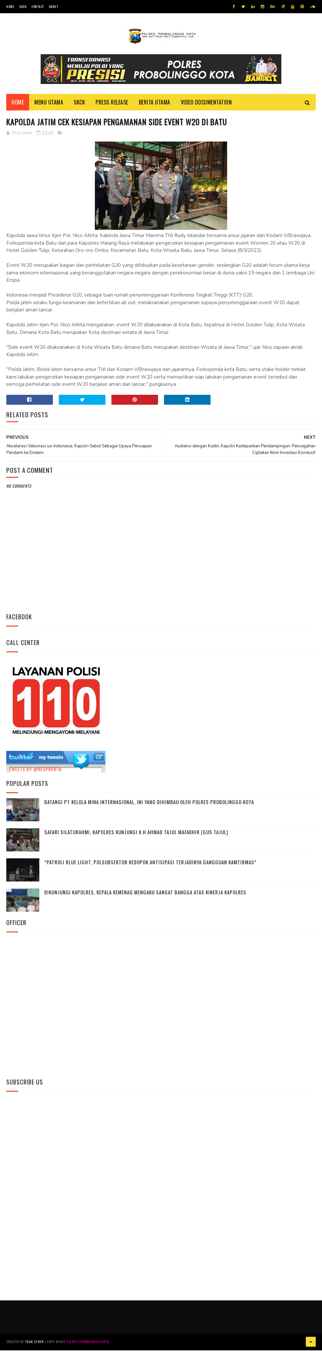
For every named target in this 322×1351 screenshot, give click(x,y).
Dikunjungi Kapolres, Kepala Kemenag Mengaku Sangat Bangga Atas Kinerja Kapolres (145, 893)
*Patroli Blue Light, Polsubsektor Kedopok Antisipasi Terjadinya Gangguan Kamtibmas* (150, 863)
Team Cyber (34, 1342)
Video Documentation (206, 103)
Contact (37, 6)
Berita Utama (154, 103)
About (53, 6)
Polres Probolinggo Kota (87, 1342)
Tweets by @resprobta (35, 770)
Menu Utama (48, 103)
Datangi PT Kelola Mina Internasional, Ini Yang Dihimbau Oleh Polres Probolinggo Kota (149, 802)
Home (10, 6)
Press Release (112, 103)
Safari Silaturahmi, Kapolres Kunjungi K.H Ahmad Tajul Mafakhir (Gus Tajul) (136, 833)
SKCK (22, 6)
